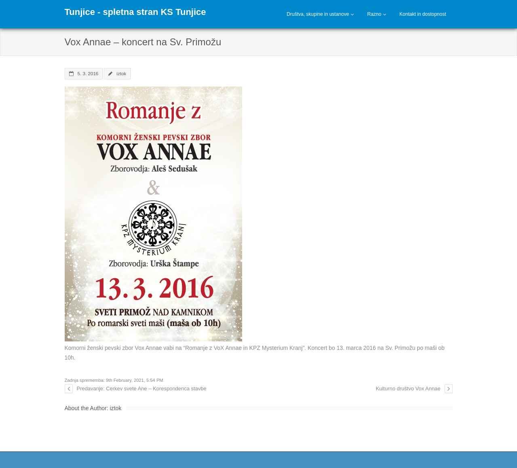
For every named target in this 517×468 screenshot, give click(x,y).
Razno (374, 14)
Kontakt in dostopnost (422, 14)
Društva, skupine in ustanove (318, 14)
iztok (121, 73)
